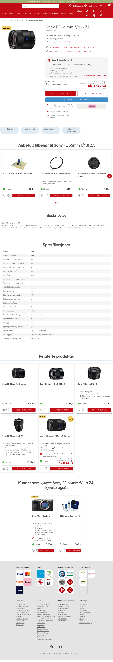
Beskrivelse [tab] (30, 128)
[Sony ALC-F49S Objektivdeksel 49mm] (94, 172)
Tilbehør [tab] (9, 128)
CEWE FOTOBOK (63, 607)
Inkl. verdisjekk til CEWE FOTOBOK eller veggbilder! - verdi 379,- (72, 47)
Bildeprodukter (63, 605)
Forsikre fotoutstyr (22, 607)
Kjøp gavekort (20, 609)
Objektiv (12, 13)
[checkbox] (8, 195)
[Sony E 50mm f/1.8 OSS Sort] (56, 385)
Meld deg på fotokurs (23, 611)
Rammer (72, 13)
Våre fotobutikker (43, 607)
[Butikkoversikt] (75, 6)
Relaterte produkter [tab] (71, 130)
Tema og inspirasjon (85, 623)
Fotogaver (61, 613)
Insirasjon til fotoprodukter (46, 617)
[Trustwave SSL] (70, 574)
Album (79, 11)
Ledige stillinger (42, 611)
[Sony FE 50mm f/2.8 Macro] (19, 385)
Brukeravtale (41, 627)
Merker (81, 621)
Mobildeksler (62, 615)
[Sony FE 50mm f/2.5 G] (94, 385)
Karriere (39, 609)
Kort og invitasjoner (64, 617)
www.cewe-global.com (44, 639)
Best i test (40, 637)
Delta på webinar (21, 613)
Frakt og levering (42, 629)
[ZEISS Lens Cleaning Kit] (70, 521)
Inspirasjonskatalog (43, 615)
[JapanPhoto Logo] (6, 7)
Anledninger (62, 621)
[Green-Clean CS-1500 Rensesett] (19, 172)
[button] (109, 176)
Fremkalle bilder (63, 609)
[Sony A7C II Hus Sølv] (43, 521)
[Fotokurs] (87, 15)
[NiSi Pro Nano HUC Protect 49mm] (56, 172)
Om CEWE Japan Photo (44, 605)
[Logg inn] (101, 6)
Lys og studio (34, 13)
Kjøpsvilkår (40, 625)
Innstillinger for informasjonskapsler (46, 620)
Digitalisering (20, 625)
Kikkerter (63, 13)
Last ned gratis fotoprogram (20, 622)
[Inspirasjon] (94, 15)
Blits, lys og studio (85, 613)
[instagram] (61, 647)
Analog (55, 13)
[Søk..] (40, 6)
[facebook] (52, 647)
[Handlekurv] (108, 6)
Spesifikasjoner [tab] (50, 128)
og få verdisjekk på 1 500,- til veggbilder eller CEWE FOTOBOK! (56, 1)
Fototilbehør (22, 13)
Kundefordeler (42, 613)
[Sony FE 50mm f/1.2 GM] (19, 439)
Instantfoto (46, 13)
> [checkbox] (5, 195)
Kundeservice (20, 605)
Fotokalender (62, 619)
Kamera (4, 13)
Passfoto (19, 617)
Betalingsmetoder (43, 631)
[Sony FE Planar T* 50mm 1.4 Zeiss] (56, 439)
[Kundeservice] (91, 6)
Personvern (41, 623)
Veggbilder (61, 611)
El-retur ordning (42, 633)
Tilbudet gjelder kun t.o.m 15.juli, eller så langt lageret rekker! (71, 51)
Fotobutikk (83, 605)
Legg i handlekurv (23, 195)
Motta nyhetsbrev (22, 619)
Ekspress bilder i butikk (23, 615)
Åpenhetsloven (42, 635)
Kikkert (81, 615)
